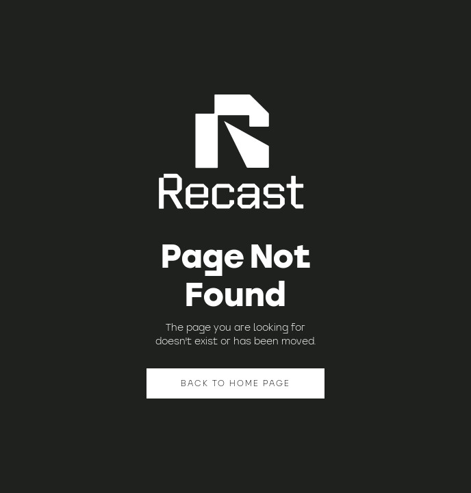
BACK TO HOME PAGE (235, 383)
